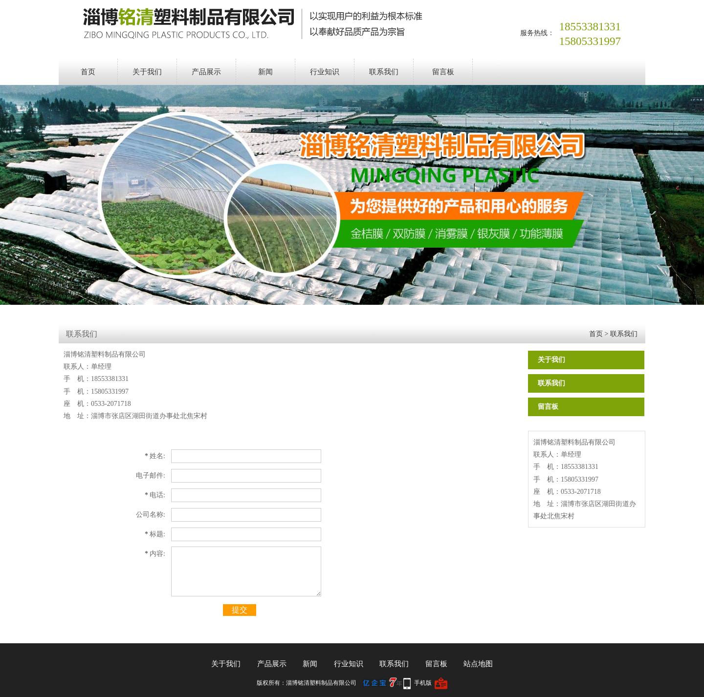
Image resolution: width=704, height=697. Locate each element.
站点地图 (478, 664)
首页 (88, 72)
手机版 (423, 682)
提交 (239, 610)
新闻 (265, 72)
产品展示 (206, 72)
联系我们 (383, 72)
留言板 (443, 72)
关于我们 (147, 72)
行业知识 (324, 72)
